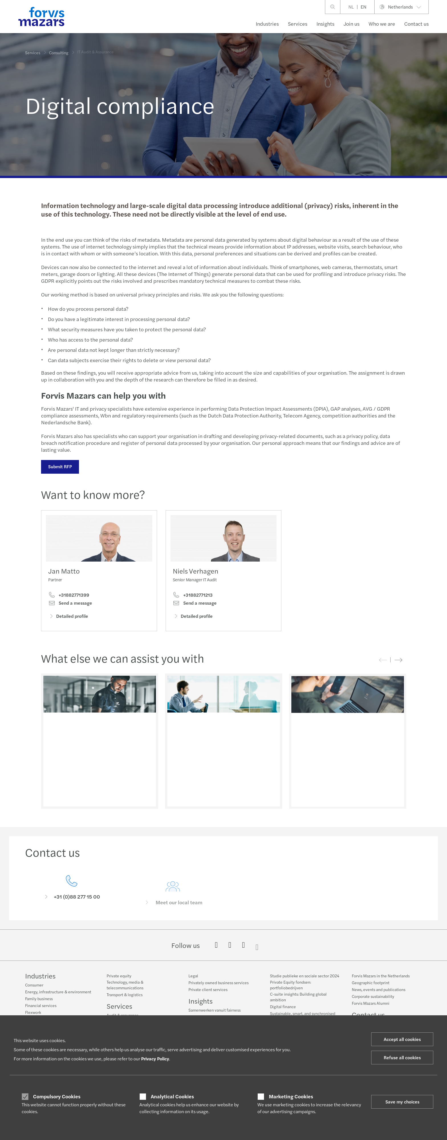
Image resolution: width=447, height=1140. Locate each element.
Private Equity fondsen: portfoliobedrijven (290, 984)
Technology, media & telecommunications (125, 984)
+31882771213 (193, 605)
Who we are (382, 23)
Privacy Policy (155, 1058)
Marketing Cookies (291, 1096)
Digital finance (283, 1006)
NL (351, 6)
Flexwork (33, 1012)
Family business (39, 998)
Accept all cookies (402, 1039)
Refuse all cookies (402, 1057)
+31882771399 (68, 597)
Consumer (34, 985)
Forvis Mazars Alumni (370, 1003)
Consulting (58, 50)
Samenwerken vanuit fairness (214, 1010)
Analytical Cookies (172, 1096)
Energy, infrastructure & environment (58, 991)
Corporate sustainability (373, 996)
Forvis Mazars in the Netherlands (381, 975)
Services (297, 23)
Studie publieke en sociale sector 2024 (304, 975)
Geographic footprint (370, 982)
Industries (267, 23)
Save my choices (402, 1101)
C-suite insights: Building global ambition (298, 996)
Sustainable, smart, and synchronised (302, 1013)
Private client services (207, 989)
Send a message (70, 605)
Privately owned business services (218, 982)
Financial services (40, 1005)
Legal (193, 975)
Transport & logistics (125, 994)
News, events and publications (378, 989)
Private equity (119, 975)
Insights (325, 23)
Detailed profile (68, 617)
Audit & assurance (123, 1015)
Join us (351, 23)
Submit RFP (59, 466)
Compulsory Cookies (56, 1096)
